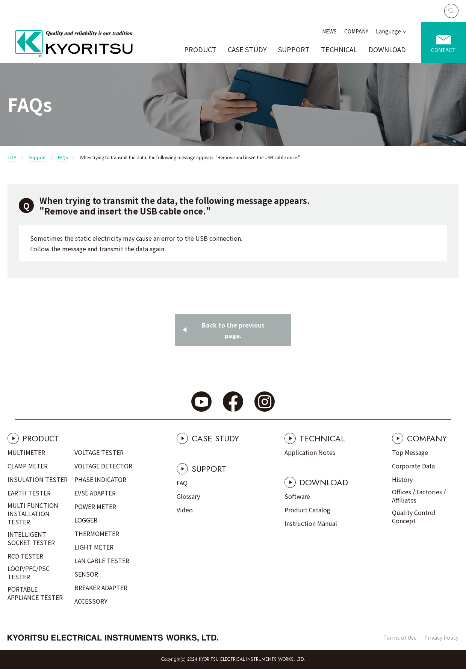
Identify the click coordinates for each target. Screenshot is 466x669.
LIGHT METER (93, 547)
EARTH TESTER (29, 493)
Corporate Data (413, 466)
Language (388, 31)
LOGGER (85, 520)
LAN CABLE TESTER (101, 560)
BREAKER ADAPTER (100, 587)
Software (297, 496)
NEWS (329, 31)
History (402, 479)
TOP (12, 157)
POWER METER (95, 506)
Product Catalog (307, 510)
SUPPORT (294, 49)
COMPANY (356, 31)
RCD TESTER (25, 556)
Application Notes (309, 452)
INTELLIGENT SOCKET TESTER (31, 538)
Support (37, 157)
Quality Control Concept (414, 516)
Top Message (410, 452)
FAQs (63, 157)
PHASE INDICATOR (100, 479)
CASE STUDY (247, 49)
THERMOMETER (96, 533)
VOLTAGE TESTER (99, 452)
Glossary (188, 496)
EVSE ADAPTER (95, 493)
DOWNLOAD (387, 49)
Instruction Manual (310, 523)
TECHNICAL (339, 49)
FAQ (182, 483)
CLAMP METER (28, 466)
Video (185, 510)
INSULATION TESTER (38, 479)
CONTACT (443, 50)
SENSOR (86, 574)
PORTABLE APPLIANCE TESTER (35, 593)
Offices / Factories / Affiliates (419, 496)
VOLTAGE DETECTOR (103, 466)
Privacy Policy (441, 637)
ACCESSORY (90, 601)
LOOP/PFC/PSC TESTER (29, 572)
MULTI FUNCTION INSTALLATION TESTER (33, 513)
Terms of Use (400, 637)
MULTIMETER (26, 452)
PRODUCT (200, 49)
